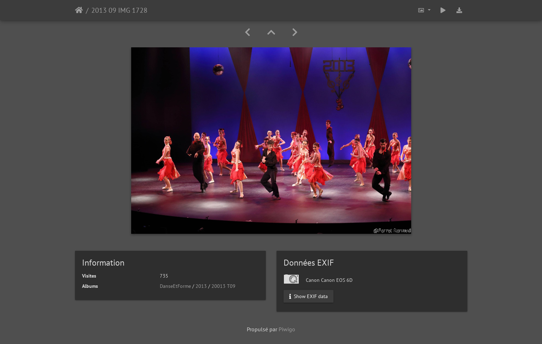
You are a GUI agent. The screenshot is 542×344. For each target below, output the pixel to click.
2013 (201, 286)
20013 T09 (223, 286)
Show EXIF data (308, 296)
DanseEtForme (175, 286)
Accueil (79, 10)
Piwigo (287, 329)
